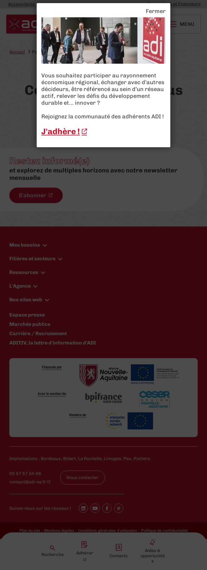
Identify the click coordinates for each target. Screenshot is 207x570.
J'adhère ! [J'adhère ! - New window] (60, 131)
